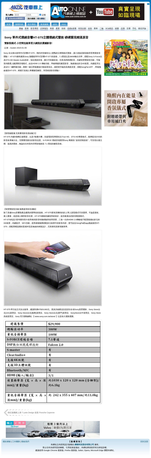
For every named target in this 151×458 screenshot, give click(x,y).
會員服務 (44, 24)
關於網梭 (7, 441)
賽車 (96, 28)
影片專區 (32, 24)
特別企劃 (82, 28)
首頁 (8, 24)
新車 (27, 28)
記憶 (44, 15)
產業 (58, 28)
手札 (134, 28)
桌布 (55, 24)
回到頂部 (144, 441)
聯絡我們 (25, 441)
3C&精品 (109, 28)
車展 (52, 28)
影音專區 (34, 28)
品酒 (123, 28)
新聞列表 (19, 24)
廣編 (21, 28)
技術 (63, 28)
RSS (64, 24)
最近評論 (142, 28)
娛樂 (117, 28)
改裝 (90, 28)
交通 (128, 28)
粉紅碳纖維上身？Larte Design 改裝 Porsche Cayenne (31, 412)
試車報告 (44, 28)
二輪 (102, 28)
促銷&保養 (71, 28)
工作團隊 (16, 441)
